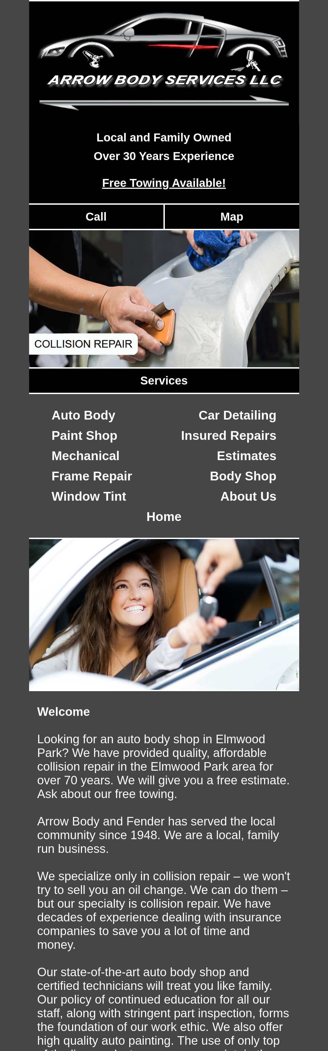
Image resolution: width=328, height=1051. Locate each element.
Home (164, 516)
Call (96, 216)
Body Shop (243, 476)
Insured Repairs (228, 435)
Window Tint (89, 496)
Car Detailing (237, 415)
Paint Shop (84, 435)
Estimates (246, 456)
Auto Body (83, 415)
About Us (248, 496)
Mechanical (86, 456)
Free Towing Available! (164, 182)
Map (232, 216)
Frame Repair (92, 476)
